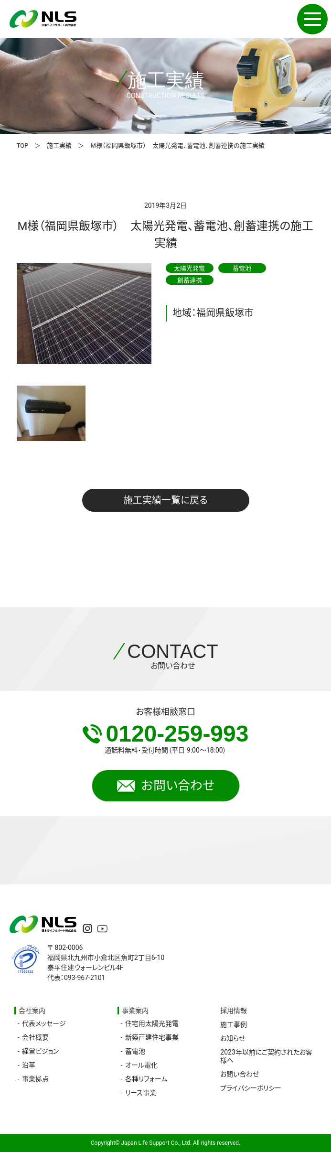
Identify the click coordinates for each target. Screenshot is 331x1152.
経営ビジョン (40, 1051)
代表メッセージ (44, 1023)
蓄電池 (135, 1051)
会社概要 (35, 1037)
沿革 (28, 1065)
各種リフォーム (146, 1079)
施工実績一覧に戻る (165, 500)
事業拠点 (35, 1079)
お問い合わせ (165, 785)
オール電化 (141, 1065)
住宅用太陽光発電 (152, 1023)
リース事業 (140, 1093)
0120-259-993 (166, 733)
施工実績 (59, 145)
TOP (23, 145)
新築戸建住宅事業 (152, 1037)
